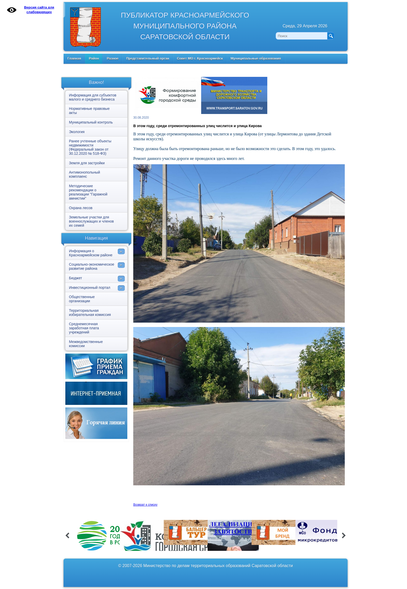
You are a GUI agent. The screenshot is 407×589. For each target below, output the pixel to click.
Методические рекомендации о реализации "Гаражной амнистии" (88, 192)
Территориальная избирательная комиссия (90, 312)
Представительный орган (147, 58)
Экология (76, 132)
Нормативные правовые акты (89, 111)
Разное (112, 58)
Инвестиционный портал (89, 287)
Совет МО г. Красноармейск (200, 58)
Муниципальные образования (256, 58)
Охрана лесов (80, 208)
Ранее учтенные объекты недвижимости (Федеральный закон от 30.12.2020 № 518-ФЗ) (90, 147)
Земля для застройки (87, 163)
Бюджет (75, 278)
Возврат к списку (145, 504)
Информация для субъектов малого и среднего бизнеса (92, 97)
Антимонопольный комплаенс (84, 174)
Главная (74, 58)
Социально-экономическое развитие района (91, 266)
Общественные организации (82, 299)
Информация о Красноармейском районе (90, 253)
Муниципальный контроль (91, 122)
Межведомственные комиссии (86, 344)
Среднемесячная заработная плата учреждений (84, 328)
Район (94, 58)
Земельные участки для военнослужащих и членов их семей (91, 221)
